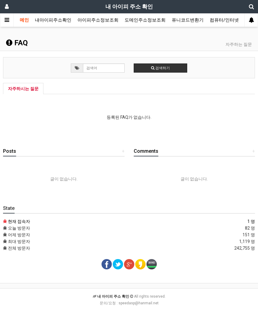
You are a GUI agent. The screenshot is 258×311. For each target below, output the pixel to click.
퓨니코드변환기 (188, 20)
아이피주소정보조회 (98, 20)
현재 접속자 (19, 221)
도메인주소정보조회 (145, 20)
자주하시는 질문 (23, 88)
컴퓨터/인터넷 (224, 20)
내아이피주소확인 (53, 20)
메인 (24, 20)
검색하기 (160, 68)
